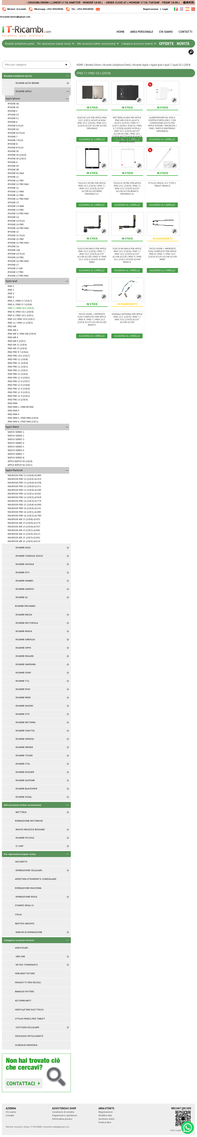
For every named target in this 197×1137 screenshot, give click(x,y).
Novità (183, 43)
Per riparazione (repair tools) (55, 43)
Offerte (166, 43)
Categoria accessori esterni (139, 43)
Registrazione (150, 9)
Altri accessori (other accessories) (98, 43)
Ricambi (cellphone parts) (19, 43)
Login (165, 9)
